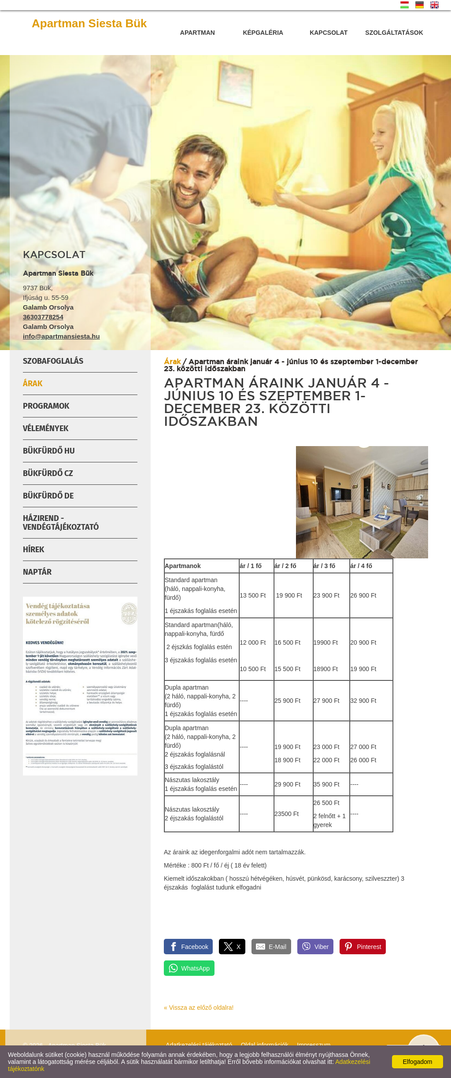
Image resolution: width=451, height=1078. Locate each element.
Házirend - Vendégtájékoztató (61, 522)
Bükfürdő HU (49, 451)
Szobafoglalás (53, 361)
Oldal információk (264, 1044)
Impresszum (313, 1044)
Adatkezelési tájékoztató (199, 1044)
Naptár (37, 572)
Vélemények (45, 428)
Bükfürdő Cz (48, 473)
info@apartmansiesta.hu (61, 336)
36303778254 (43, 317)
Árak (32, 383)
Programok (46, 406)
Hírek (33, 549)
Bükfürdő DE (48, 496)
